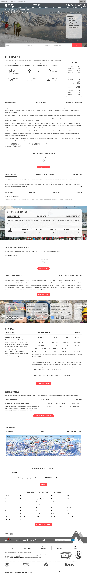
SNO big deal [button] (82, 1)
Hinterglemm (23, 502)
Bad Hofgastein (40, 496)
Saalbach (7, 513)
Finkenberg (23, 499)
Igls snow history (11, 223)
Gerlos (6, 502)
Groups (40, 7)
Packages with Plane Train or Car (43, 415)
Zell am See (8, 519)
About (28, 546)
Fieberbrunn (70, 496)
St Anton (7, 516)
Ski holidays (36, 5)
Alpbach (7, 496)
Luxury (53, 7)
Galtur (68, 499)
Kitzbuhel (69, 505)
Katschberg (39, 505)
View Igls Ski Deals (43, 294)
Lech (6, 508)
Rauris (68, 510)
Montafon (38, 508)
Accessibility (43, 548)
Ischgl (6, 505)
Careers (59, 546)
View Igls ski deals (43, 167)
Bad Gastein (23, 496)
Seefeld (38, 513)
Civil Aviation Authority (36, 553)
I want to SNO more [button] (20, 1)
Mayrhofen (23, 508)
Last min (74, 7)
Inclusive (60, 7)
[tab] (11, 103)
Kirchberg (53, 505)
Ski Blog (75, 546)
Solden (53, 513)
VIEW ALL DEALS (32, 50)
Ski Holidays (11, 9)
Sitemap (75, 548)
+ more (80, 140)
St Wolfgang (54, 516)
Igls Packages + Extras (43, 383)
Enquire (58, 478)
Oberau (22, 510)
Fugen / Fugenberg (41, 499)
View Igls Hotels (43, 268)
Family (47, 7)
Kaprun (22, 505)
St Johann (38, 516)
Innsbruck (69, 502)
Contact (43, 546)
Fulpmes (53, 499)
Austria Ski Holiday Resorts (43, 524)
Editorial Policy (59, 548)
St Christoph (23, 516)
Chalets (33, 7)
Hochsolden (54, 502)
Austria (23, 9)
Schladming (23, 513)
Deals (67, 7)
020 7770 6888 (48, 478)
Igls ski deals (30, 251)
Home (6, 9)
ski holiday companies (36, 561)
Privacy (11, 548)
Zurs (21, 519)
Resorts (20, 7)
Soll (68, 513)
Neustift (69, 508)
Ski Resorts (18, 9)
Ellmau (53, 496)
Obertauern (54, 510)
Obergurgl (38, 510)
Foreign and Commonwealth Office (15, 557)
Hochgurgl (38, 502)
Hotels (26, 7)
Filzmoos (7, 499)
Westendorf (70, 516)
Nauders (53, 508)
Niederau (7, 510)
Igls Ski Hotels (15, 472)
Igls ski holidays (44, 50)
